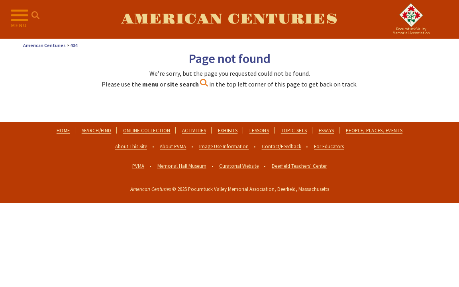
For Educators (329, 146)
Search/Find (97, 130)
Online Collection (146, 130)
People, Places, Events (374, 130)
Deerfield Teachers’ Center (299, 166)
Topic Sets (294, 130)
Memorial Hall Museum (181, 166)
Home (63, 130)
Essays (326, 130)
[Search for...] (35, 15)
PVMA (138, 166)
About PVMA (173, 146)
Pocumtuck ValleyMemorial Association (411, 30)
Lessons (259, 130)
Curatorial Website (239, 166)
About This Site (131, 146)
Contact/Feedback (281, 146)
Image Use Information (224, 146)
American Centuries (229, 19)
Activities (194, 130)
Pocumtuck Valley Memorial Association (231, 189)
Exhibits (228, 130)
